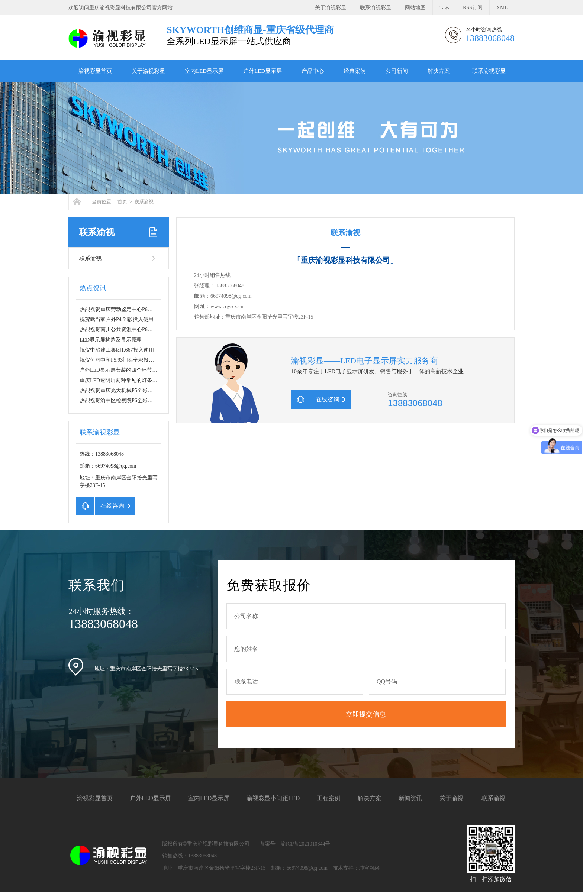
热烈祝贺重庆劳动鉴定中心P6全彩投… (124, 309)
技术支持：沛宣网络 (356, 868)
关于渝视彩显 (330, 7)
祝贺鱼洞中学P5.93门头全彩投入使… (122, 360)
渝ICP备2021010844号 (306, 844)
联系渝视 (144, 201)
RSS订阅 (473, 7)
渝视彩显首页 (95, 71)
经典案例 (355, 71)
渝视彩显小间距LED (273, 798)
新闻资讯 (410, 798)
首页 (122, 201)
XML (502, 7)
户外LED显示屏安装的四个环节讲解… (124, 370)
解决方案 (439, 71)
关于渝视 (451, 798)
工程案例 (329, 798)
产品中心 (313, 71)
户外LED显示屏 (262, 71)
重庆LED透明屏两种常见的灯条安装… (124, 380)
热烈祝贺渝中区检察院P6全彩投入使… (124, 400)
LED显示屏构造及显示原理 (111, 340)
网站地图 (415, 7)
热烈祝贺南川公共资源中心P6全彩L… (123, 329)
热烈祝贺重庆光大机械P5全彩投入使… (124, 390)
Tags (444, 7)
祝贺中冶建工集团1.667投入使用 (117, 350)
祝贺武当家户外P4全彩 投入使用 (117, 319)
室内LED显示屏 (204, 71)
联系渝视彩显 (375, 7)
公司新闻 (397, 71)
